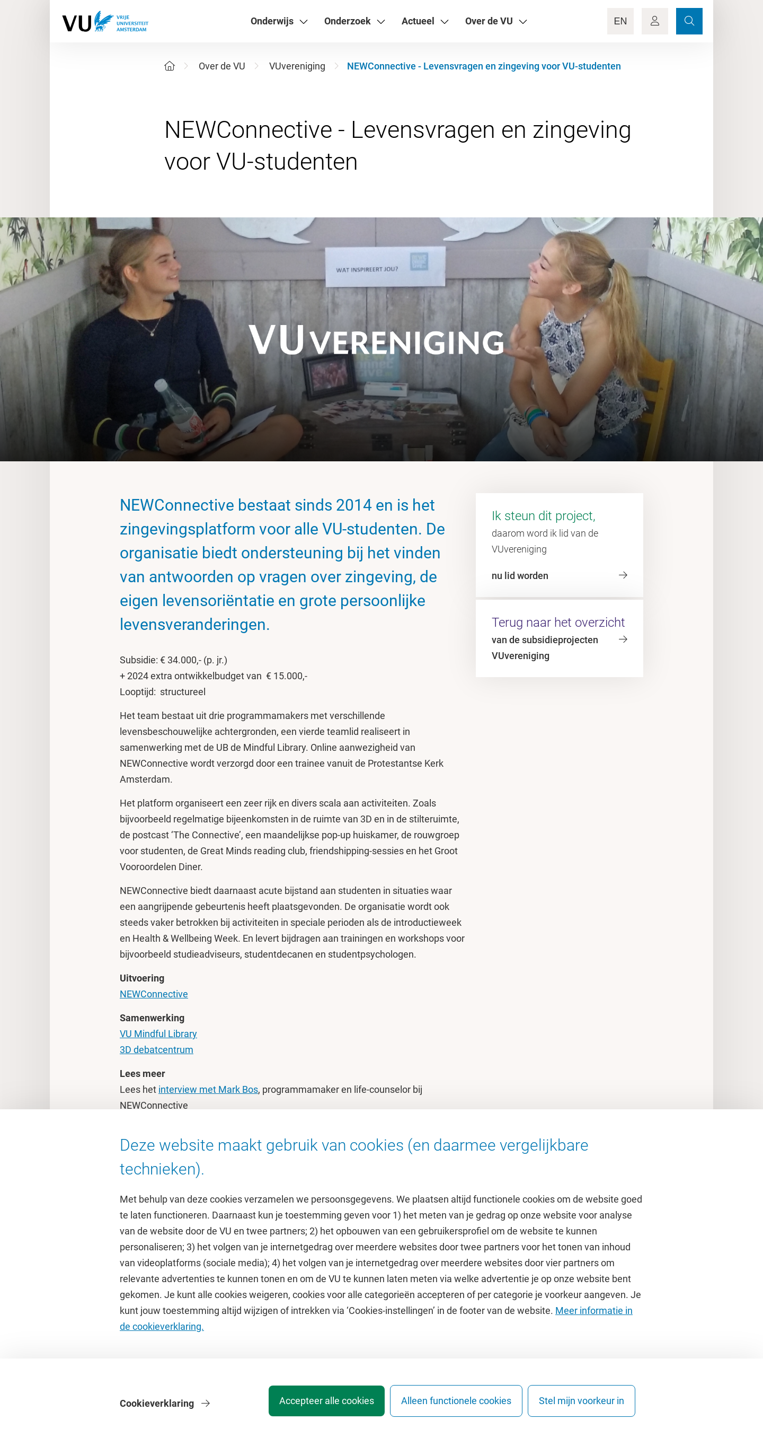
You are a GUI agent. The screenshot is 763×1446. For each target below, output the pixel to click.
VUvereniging (297, 66)
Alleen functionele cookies (449, 1406)
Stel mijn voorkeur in (581, 1406)
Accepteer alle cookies (311, 1406)
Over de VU (222, 66)
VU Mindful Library (158, 1033)
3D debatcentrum (156, 1049)
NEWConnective (154, 994)
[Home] (169, 66)
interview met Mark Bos (208, 1089)
